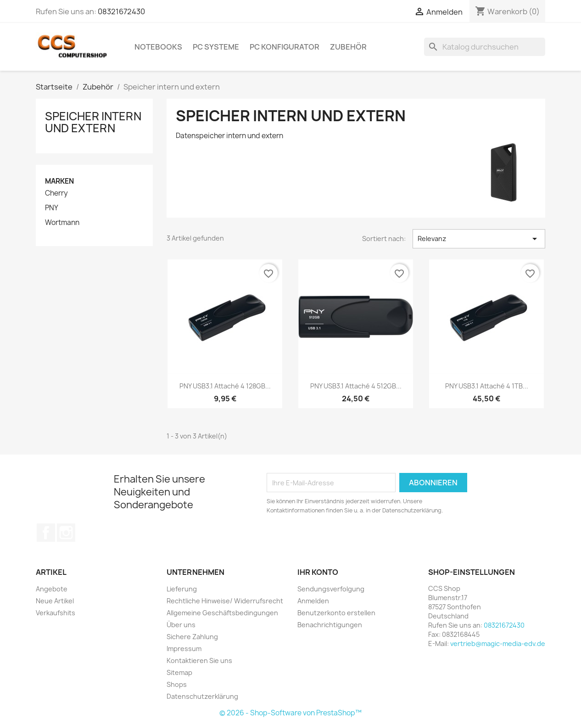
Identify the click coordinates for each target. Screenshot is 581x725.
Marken (59, 181)
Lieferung (182, 588)
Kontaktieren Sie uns (199, 660)
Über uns (181, 624)
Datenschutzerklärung (202, 696)
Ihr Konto (317, 572)
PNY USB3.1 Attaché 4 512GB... (356, 386)
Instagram (66, 532)
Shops (177, 684)
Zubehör (348, 47)
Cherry (56, 193)
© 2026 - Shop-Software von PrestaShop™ (290, 713)
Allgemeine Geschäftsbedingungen (222, 612)
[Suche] (484, 47)
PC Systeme (216, 47)
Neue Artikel (55, 600)
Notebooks (158, 47)
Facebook (46, 532)
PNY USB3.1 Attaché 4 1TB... (486, 386)
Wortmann (62, 222)
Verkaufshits (55, 612)
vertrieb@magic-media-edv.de (497, 643)
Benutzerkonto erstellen (336, 612)
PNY (51, 208)
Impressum (184, 648)
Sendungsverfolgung (330, 588)
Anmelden (313, 600)
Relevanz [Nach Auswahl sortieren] (479, 238)
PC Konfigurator (284, 47)
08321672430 (121, 11)
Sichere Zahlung (192, 636)
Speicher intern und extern (93, 122)
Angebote (51, 588)
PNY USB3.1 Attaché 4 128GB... (225, 386)
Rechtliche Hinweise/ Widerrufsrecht (225, 600)
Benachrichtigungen (329, 624)
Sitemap (179, 672)
